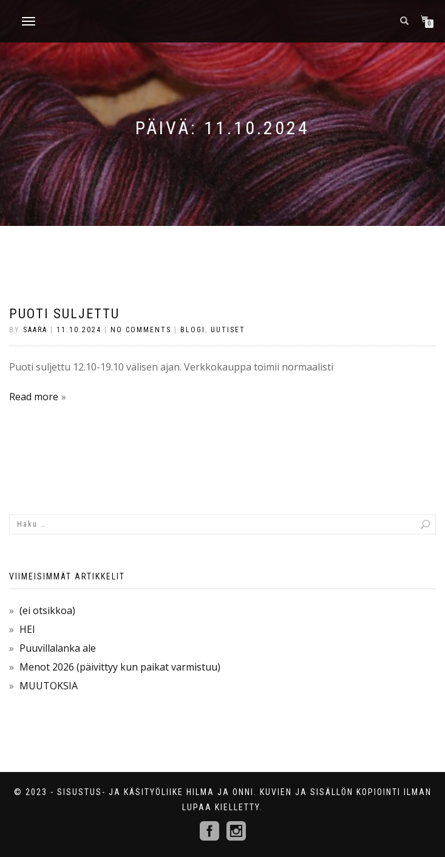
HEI (27, 629)
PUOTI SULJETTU (64, 313)
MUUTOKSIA (48, 685)
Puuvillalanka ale (57, 648)
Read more (33, 396)
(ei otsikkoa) (47, 610)
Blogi (192, 330)
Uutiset (228, 330)
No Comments (140, 330)
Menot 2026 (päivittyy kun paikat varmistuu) (119, 667)
